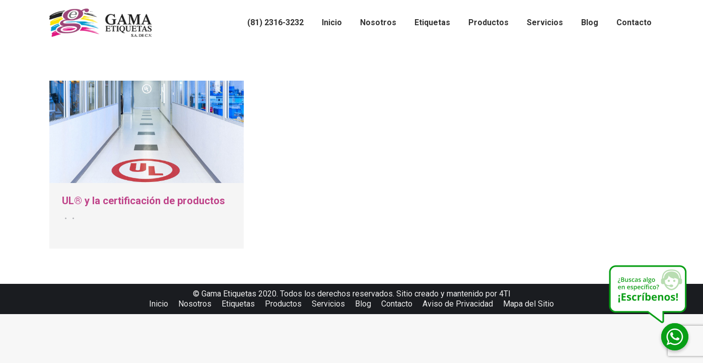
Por (71, 218)
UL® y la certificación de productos (143, 201)
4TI (505, 293)
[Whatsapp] (674, 336)
